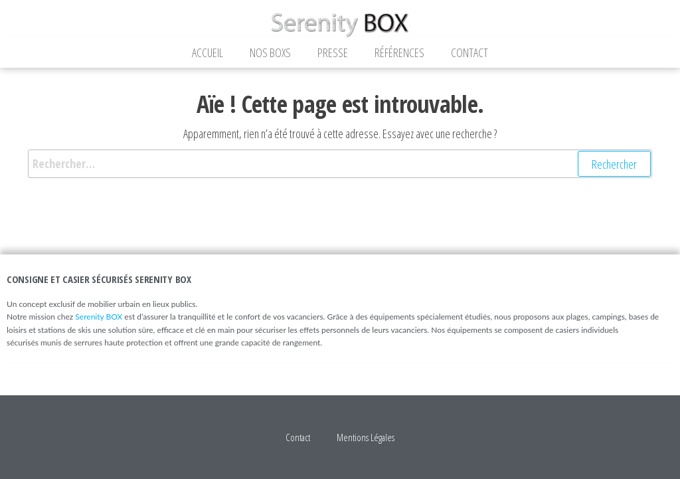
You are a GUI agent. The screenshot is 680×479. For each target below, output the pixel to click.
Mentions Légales (365, 437)
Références (399, 52)
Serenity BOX (98, 317)
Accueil (207, 52)
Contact (469, 52)
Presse (332, 52)
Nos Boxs (270, 52)
